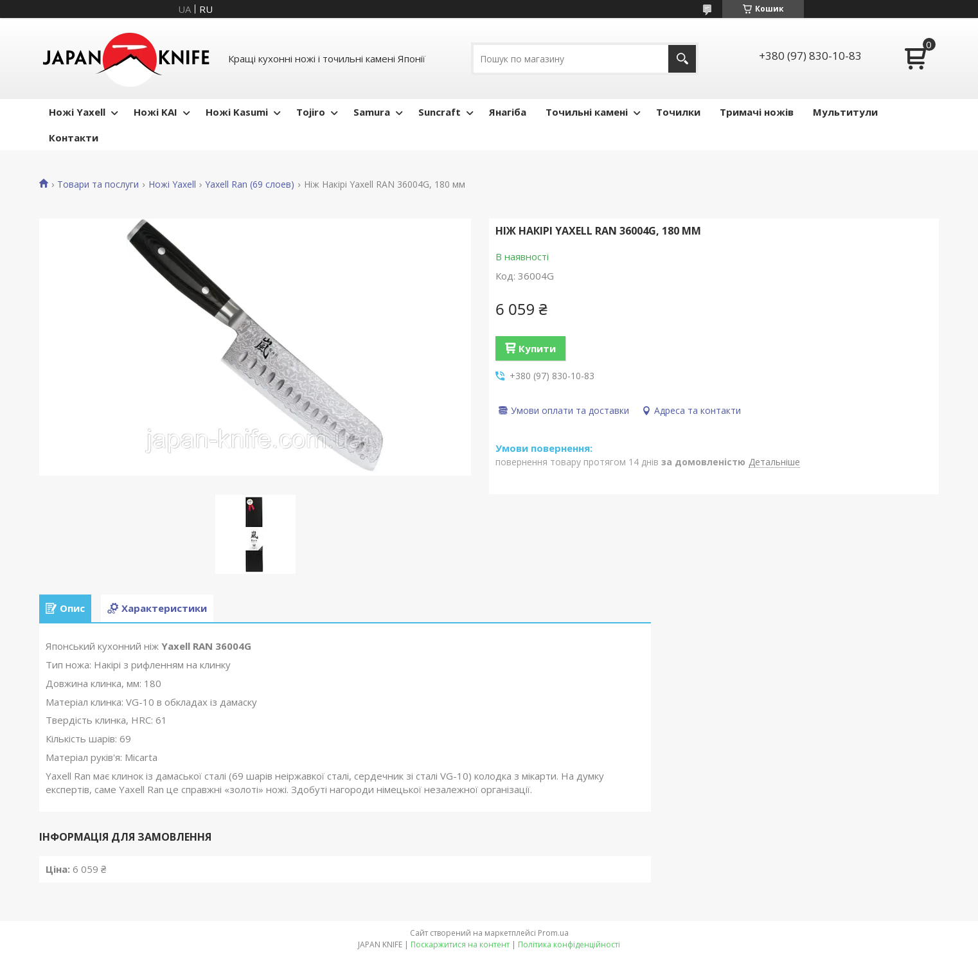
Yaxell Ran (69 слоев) (249, 184)
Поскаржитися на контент (460, 944)
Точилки (678, 111)
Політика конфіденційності (569, 944)
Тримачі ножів (757, 111)
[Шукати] (682, 59)
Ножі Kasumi (237, 111)
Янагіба (507, 111)
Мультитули (845, 111)
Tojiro (310, 111)
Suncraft (439, 111)
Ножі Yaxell (77, 111)
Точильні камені (587, 111)
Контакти (73, 137)
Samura (371, 111)
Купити (537, 348)
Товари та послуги (98, 184)
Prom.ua (553, 932)
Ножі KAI (155, 111)
